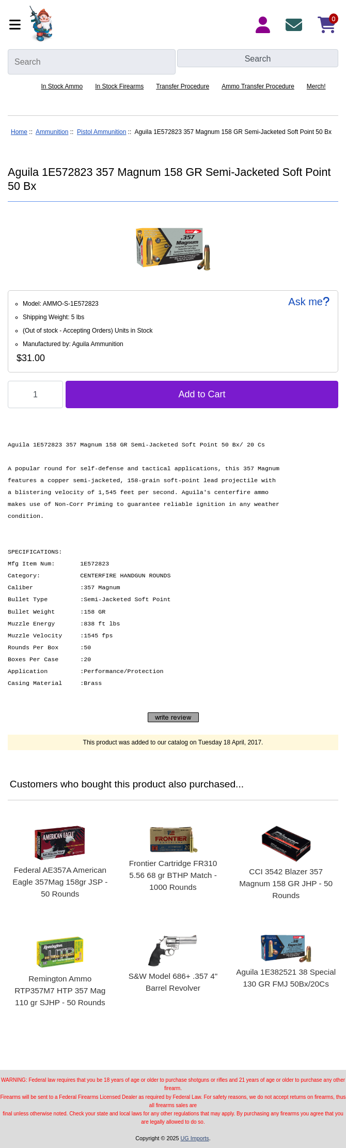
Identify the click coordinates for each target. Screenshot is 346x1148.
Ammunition (52, 132)
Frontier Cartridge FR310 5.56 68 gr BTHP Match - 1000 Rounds (173, 875)
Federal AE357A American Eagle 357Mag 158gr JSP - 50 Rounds (59, 882)
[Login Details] (265, 24)
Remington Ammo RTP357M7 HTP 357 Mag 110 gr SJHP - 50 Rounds (59, 990)
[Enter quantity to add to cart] (35, 394)
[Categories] (16, 24)
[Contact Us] (296, 24)
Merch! (316, 86)
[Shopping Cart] (327, 24)
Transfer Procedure (182, 86)
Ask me (308, 301)
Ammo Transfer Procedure (258, 86)
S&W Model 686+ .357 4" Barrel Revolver (173, 982)
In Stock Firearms (119, 86)
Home (19, 132)
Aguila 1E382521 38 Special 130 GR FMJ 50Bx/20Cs (286, 977)
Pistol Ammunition (101, 132)
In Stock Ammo (62, 86)
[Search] (92, 61)
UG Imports (194, 1138)
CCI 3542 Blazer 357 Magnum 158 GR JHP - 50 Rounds (286, 883)
